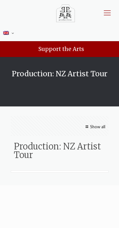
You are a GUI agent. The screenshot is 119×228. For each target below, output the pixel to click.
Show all (94, 126)
